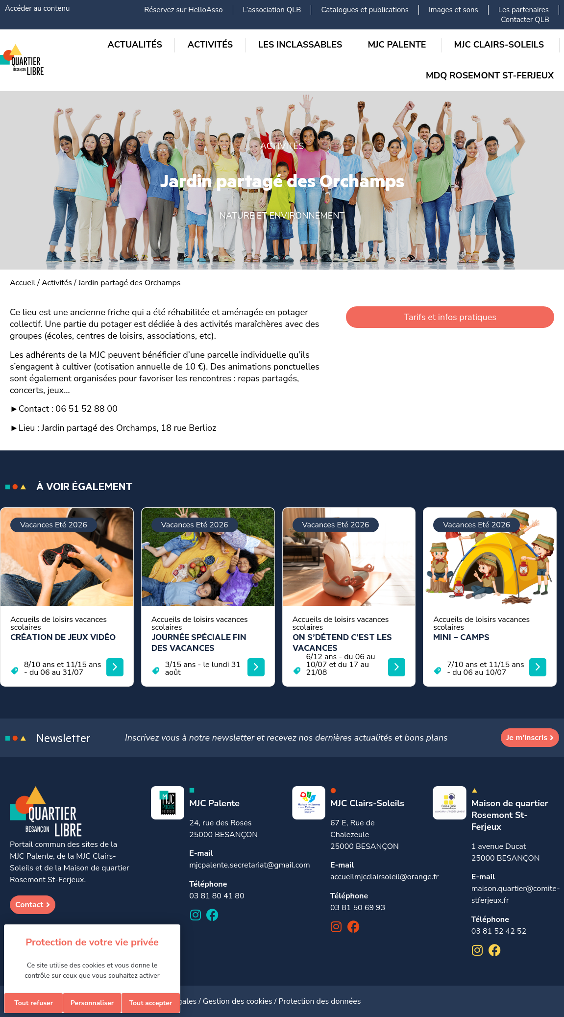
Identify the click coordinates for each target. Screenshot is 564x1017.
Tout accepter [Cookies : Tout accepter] (150, 1003)
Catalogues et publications (365, 10)
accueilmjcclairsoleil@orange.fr (384, 876)
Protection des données (319, 1001)
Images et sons (453, 10)
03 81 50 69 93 (357, 907)
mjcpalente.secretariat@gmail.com (249, 865)
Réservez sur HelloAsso (183, 10)
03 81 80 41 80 (216, 896)
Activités (57, 282)
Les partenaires (523, 10)
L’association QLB (272, 10)
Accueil (22, 282)
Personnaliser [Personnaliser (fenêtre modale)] (92, 1003)
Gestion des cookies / (241, 1001)
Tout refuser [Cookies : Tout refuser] (33, 1003)
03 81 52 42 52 (498, 931)
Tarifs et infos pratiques (450, 317)
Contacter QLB (525, 20)
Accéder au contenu (37, 8)
